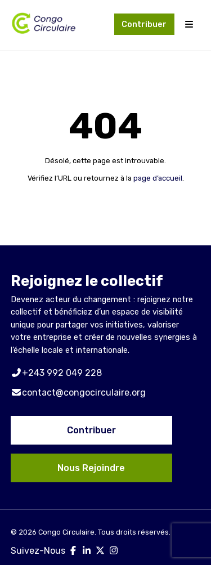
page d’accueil (157, 178)
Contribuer (144, 24)
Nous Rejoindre (91, 468)
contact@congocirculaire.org (78, 392)
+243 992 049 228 (56, 372)
